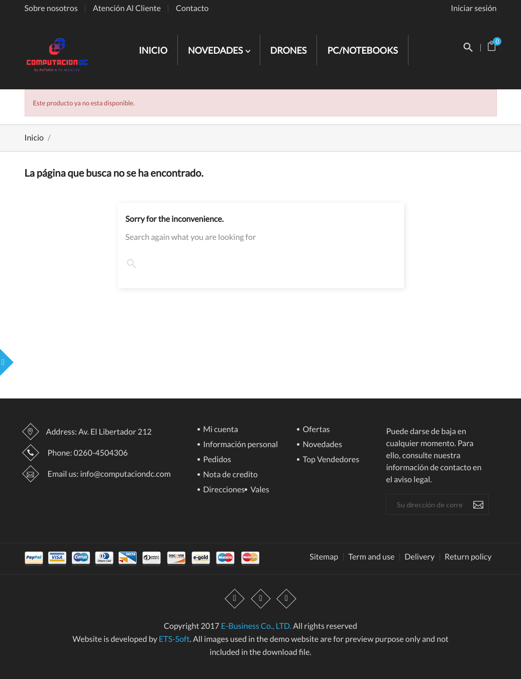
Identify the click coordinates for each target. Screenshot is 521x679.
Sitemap (323, 557)
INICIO (153, 50)
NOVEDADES (216, 50)
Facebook (235, 599)
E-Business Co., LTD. (256, 626)
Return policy (468, 557)
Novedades (321, 445)
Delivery (419, 557)
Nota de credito (229, 475)
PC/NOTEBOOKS (362, 50)
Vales (259, 490)
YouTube (261, 599)
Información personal (239, 445)
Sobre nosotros (51, 8)
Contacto (192, 8)
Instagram (286, 599)
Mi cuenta (219, 430)
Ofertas (315, 430)
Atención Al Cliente (127, 8)
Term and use (371, 557)
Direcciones (223, 490)
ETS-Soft (174, 639)
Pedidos (216, 460)
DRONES (288, 50)
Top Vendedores (330, 460)
